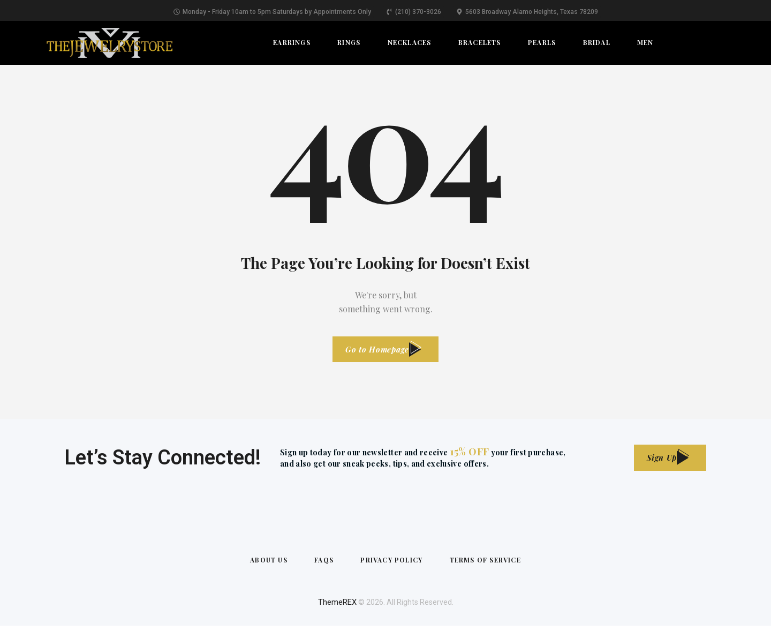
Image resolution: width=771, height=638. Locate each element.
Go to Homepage (376, 352)
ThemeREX (337, 614)
